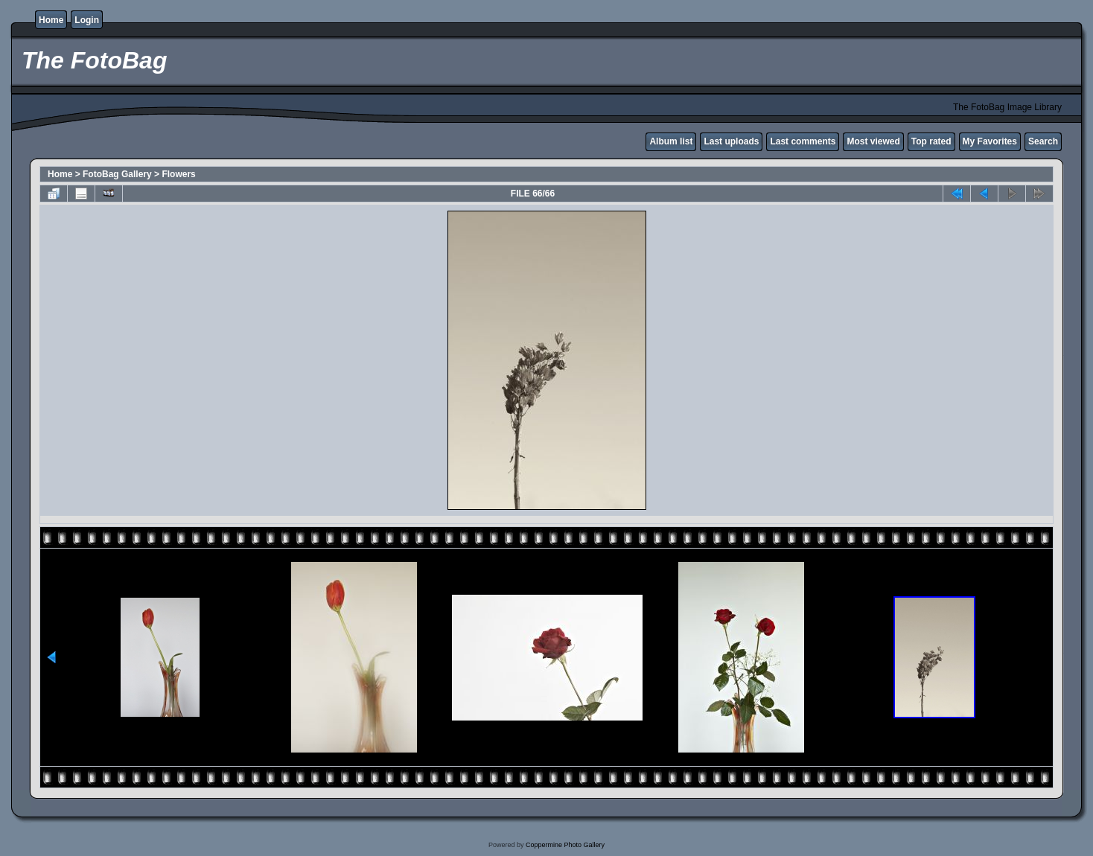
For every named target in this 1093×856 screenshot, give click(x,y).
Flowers (178, 174)
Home (51, 20)
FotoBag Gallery (117, 174)
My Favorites (990, 141)
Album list (670, 141)
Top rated (931, 141)
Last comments (802, 141)
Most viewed (873, 141)
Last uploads (731, 141)
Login (86, 20)
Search (1043, 141)
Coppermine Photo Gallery (565, 845)
